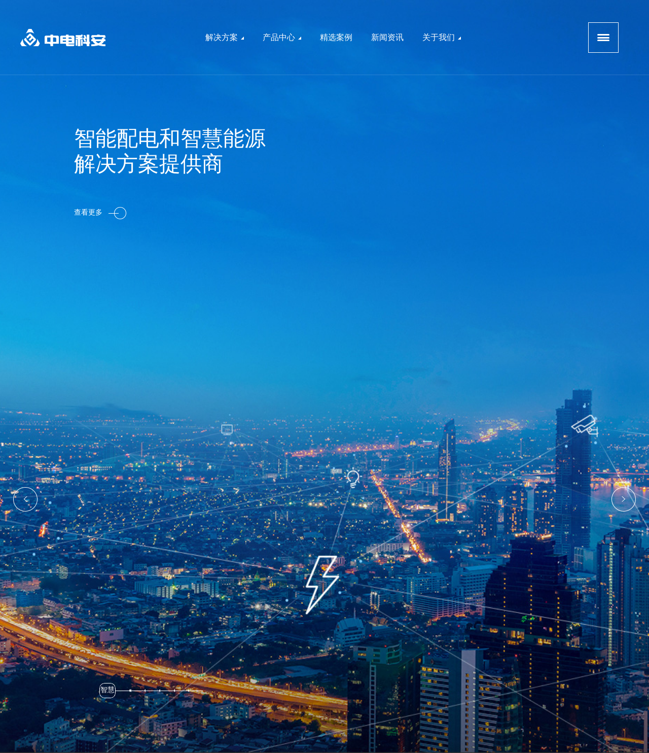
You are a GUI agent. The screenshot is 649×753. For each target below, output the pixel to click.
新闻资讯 (387, 37)
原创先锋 (432, 739)
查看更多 (100, 213)
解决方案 (224, 37)
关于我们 (441, 37)
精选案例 (336, 37)
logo (62, 37)
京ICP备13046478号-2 (358, 739)
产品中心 (282, 37)
